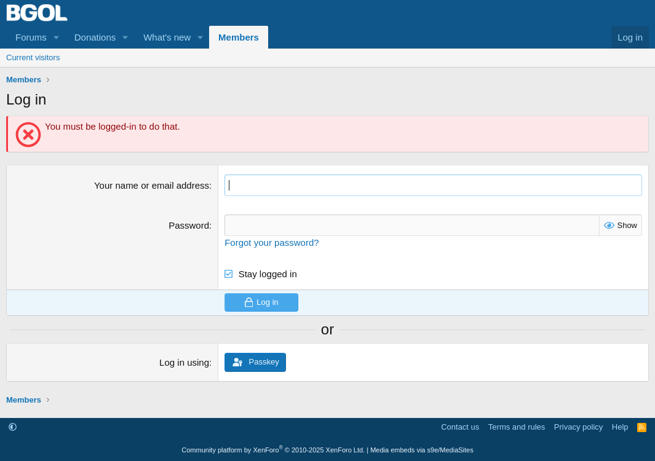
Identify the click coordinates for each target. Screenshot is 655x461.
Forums (31, 37)
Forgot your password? (271, 242)
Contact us (460, 426)
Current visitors (33, 57)
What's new (167, 37)
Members (238, 37)
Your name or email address (151, 185)
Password (189, 225)
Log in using (184, 362)
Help (620, 426)
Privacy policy (578, 426)
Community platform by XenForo (273, 450)
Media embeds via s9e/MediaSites (422, 450)
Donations (95, 37)
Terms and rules (516, 426)
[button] (56, 37)
